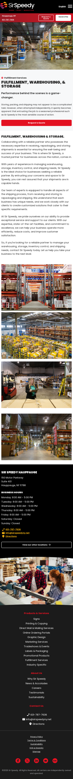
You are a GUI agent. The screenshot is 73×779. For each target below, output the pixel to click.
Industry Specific (36, 664)
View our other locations (34, 545)
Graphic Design (36, 637)
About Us (36, 673)
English (62, 6)
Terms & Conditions (36, 740)
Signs (36, 619)
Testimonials (36, 692)
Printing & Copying (36, 623)
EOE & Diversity (36, 748)
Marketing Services (36, 641)
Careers (36, 688)
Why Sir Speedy (36, 678)
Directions (9, 536)
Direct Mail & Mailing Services (36, 628)
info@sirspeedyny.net (15, 533)
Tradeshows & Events (36, 646)
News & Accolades (37, 683)
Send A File (63, 17)
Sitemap (36, 751)
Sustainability (36, 697)
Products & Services (36, 613)
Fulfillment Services (15, 77)
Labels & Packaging (36, 651)
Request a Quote (46, 18)
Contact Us (36, 706)
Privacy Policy (36, 736)
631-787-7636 (8, 19)
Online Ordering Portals (36, 632)
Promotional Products (36, 655)
